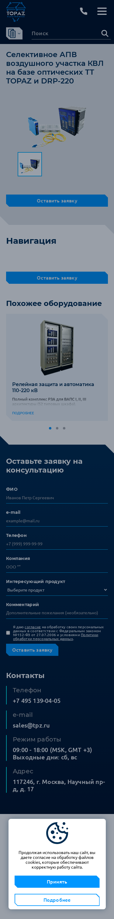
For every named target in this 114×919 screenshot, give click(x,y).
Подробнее (57, 900)
